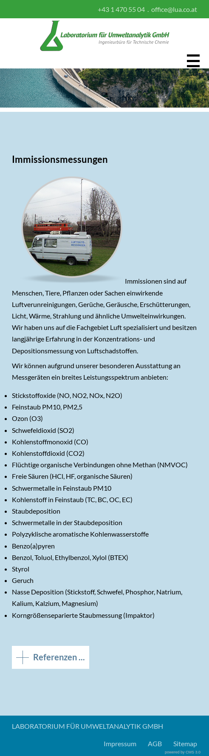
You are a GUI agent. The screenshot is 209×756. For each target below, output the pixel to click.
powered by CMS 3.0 (183, 752)
